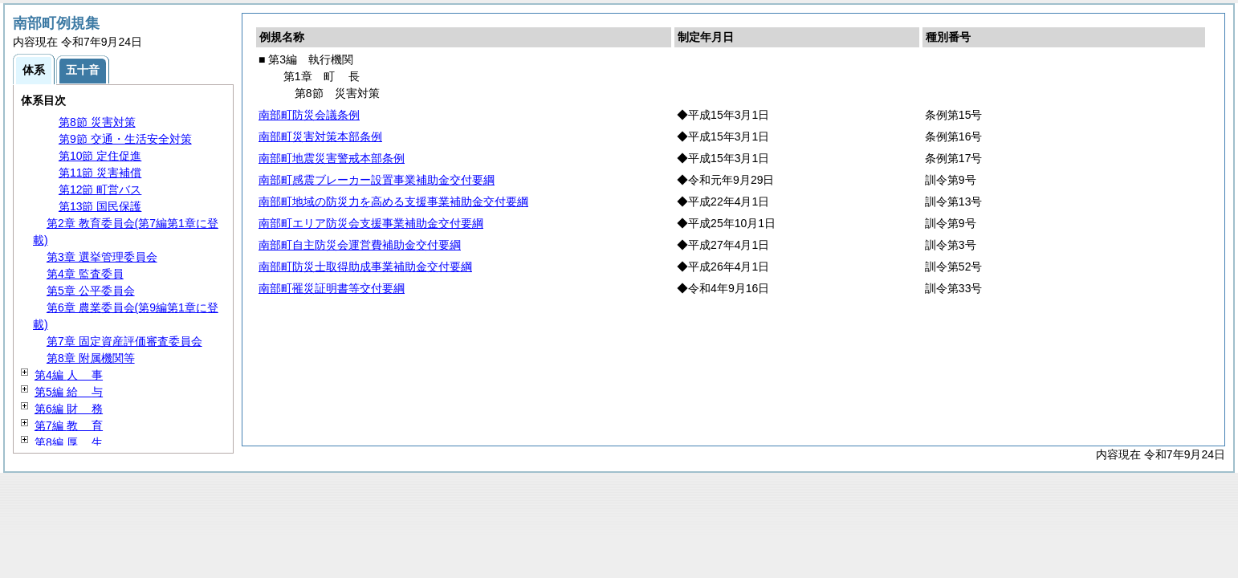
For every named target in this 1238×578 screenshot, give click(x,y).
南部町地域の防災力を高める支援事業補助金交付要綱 (393, 201)
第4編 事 (69, 374)
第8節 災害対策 (97, 122)
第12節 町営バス (100, 189)
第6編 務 (69, 408)
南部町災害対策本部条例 (320, 136)
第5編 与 (69, 391)
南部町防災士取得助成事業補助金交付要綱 (365, 266)
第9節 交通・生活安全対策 (125, 138)
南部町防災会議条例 (309, 114)
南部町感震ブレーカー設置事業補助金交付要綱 (377, 179)
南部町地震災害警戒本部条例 (332, 158)
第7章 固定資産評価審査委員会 (124, 341)
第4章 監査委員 (85, 273)
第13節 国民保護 (100, 206)
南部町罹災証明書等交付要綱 (332, 288)
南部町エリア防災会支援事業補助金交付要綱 (371, 223)
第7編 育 (69, 425)
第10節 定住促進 (100, 155)
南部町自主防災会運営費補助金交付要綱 (360, 244)
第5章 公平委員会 (91, 290)
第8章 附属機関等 (91, 358)
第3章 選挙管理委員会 (102, 256)
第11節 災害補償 (100, 172)
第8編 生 (69, 442)
